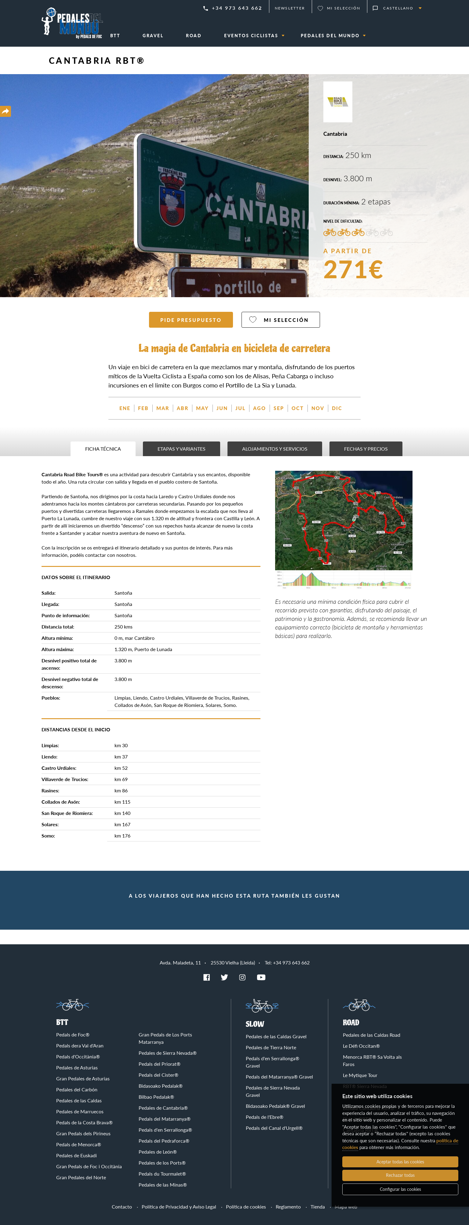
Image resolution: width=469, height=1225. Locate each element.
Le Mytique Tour (360, 1075)
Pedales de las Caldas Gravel (276, 1036)
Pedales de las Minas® (163, 1184)
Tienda (318, 1206)
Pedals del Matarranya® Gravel (279, 1076)
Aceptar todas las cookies (400, 1161)
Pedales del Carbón (76, 1089)
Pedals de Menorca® (78, 1144)
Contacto (122, 1206)
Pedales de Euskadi (76, 1155)
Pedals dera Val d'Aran (80, 1045)
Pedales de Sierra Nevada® (168, 1053)
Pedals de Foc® (72, 1034)
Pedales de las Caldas (79, 1100)
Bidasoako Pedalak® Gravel (275, 1106)
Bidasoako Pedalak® (161, 1086)
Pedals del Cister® (158, 1075)
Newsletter (290, 8)
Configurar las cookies (400, 1189)
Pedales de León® (158, 1152)
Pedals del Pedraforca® (164, 1141)
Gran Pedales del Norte (81, 1177)
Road (351, 1023)
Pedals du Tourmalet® (162, 1173)
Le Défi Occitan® (361, 1046)
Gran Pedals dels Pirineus (83, 1133)
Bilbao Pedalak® (156, 1097)
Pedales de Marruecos (80, 1111)
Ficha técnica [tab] (103, 449)
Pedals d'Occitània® (78, 1056)
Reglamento (288, 1206)
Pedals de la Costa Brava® (84, 1122)
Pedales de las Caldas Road (371, 1035)
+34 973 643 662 (237, 8)
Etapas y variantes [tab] (181, 449)
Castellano (398, 8)
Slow (255, 1024)
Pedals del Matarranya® (165, 1119)
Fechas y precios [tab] (366, 449)
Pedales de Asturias (77, 1067)
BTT (62, 1022)
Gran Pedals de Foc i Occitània (89, 1166)
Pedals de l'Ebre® (264, 1117)
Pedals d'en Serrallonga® (165, 1130)
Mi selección (343, 8)
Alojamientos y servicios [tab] (274, 449)
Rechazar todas (400, 1175)
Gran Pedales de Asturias (83, 1078)
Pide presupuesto (191, 320)
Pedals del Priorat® (159, 1064)
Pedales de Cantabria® (163, 1108)
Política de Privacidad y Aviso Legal (179, 1206)
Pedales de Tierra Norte (271, 1047)
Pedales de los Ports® (162, 1163)
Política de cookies (246, 1206)
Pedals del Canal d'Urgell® (274, 1128)
